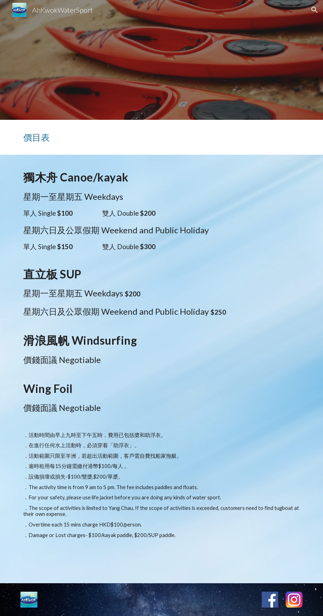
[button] (314, 9)
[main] (161, 137)
